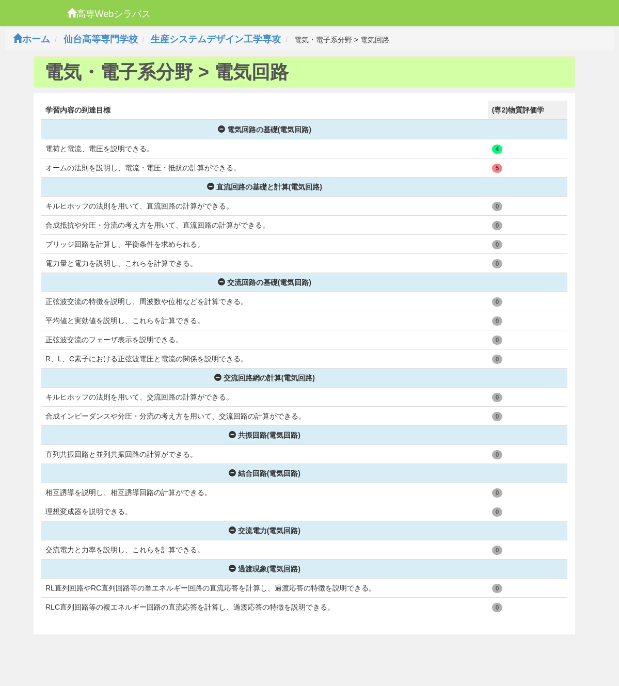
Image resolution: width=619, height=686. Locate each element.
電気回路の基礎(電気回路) (264, 129)
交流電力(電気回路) (264, 531)
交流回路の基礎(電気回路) (264, 282)
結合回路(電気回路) (264, 473)
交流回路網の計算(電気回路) (264, 378)
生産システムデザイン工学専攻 (216, 39)
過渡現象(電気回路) (264, 569)
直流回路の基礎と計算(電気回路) (264, 187)
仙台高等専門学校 (101, 39)
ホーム (31, 39)
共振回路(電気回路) (264, 435)
